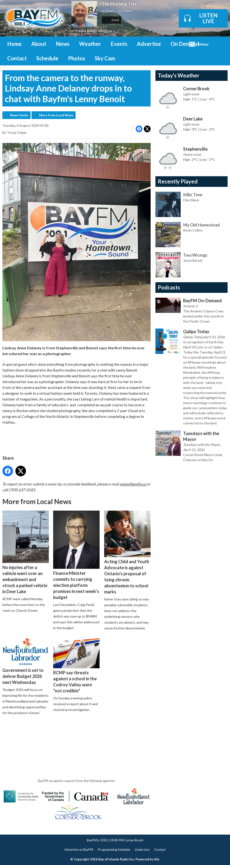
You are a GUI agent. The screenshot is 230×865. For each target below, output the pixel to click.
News (63, 44)
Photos (76, 58)
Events (119, 44)
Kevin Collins (193, 230)
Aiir (156, 859)
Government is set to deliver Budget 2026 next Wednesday (25, 661)
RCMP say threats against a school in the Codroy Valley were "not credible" (76, 665)
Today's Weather (178, 75)
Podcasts (169, 287)
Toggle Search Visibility (220, 43)
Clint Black (87, 31)
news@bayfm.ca (133, 484)
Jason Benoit (193, 260)
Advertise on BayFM (78, 849)
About (38, 44)
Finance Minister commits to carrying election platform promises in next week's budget (76, 555)
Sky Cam (105, 58)
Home (14, 44)
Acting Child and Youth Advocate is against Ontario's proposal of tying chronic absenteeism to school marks (127, 552)
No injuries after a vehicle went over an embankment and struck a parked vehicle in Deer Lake (25, 552)
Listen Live (142, 849)
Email (111, 20)
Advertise (149, 44)
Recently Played (178, 181)
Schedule (47, 58)
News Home (19, 115)
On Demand (185, 44)
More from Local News (56, 115)
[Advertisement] (90, 733)
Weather (90, 44)
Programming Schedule (114, 849)
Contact (17, 58)
